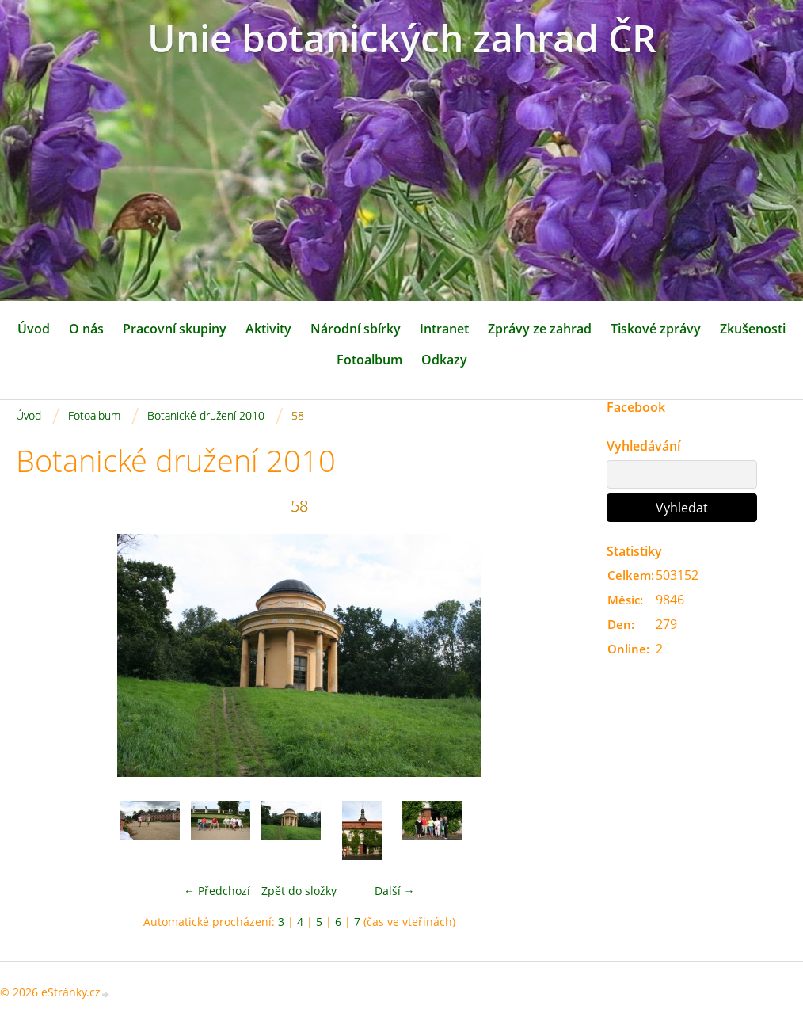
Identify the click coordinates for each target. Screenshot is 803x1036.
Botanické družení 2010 (205, 415)
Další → (395, 890)
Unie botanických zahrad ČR (401, 37)
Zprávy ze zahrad (540, 328)
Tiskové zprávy (656, 328)
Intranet (444, 328)
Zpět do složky (299, 890)
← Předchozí (217, 890)
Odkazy (444, 359)
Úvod (33, 328)
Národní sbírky (355, 328)
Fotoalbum (369, 359)
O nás (86, 328)
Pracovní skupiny (174, 328)
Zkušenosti (753, 328)
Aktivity (268, 328)
